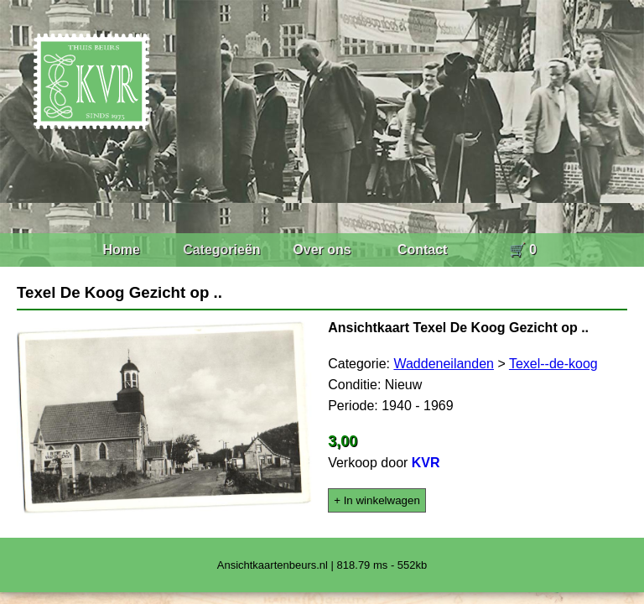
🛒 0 (523, 249)
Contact (422, 249)
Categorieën (221, 249)
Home (120, 249)
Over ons (322, 249)
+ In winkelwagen (377, 500)
